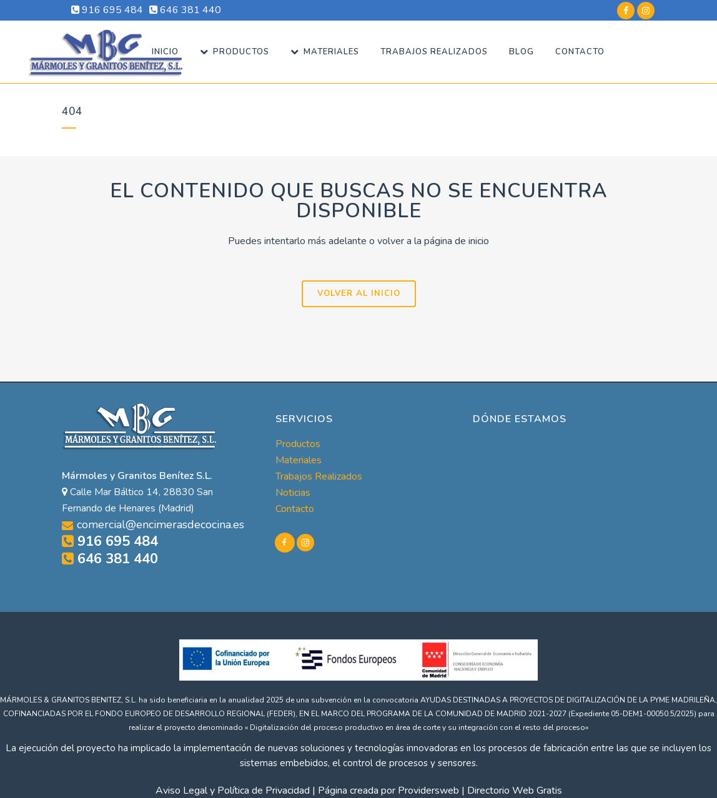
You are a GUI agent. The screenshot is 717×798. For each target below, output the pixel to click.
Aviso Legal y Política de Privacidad (233, 790)
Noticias (292, 493)
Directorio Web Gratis (514, 790)
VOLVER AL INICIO (358, 293)
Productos (297, 444)
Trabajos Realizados (318, 476)
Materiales (298, 460)
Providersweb (428, 790)
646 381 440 (185, 10)
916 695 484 (107, 10)
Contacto (294, 509)
